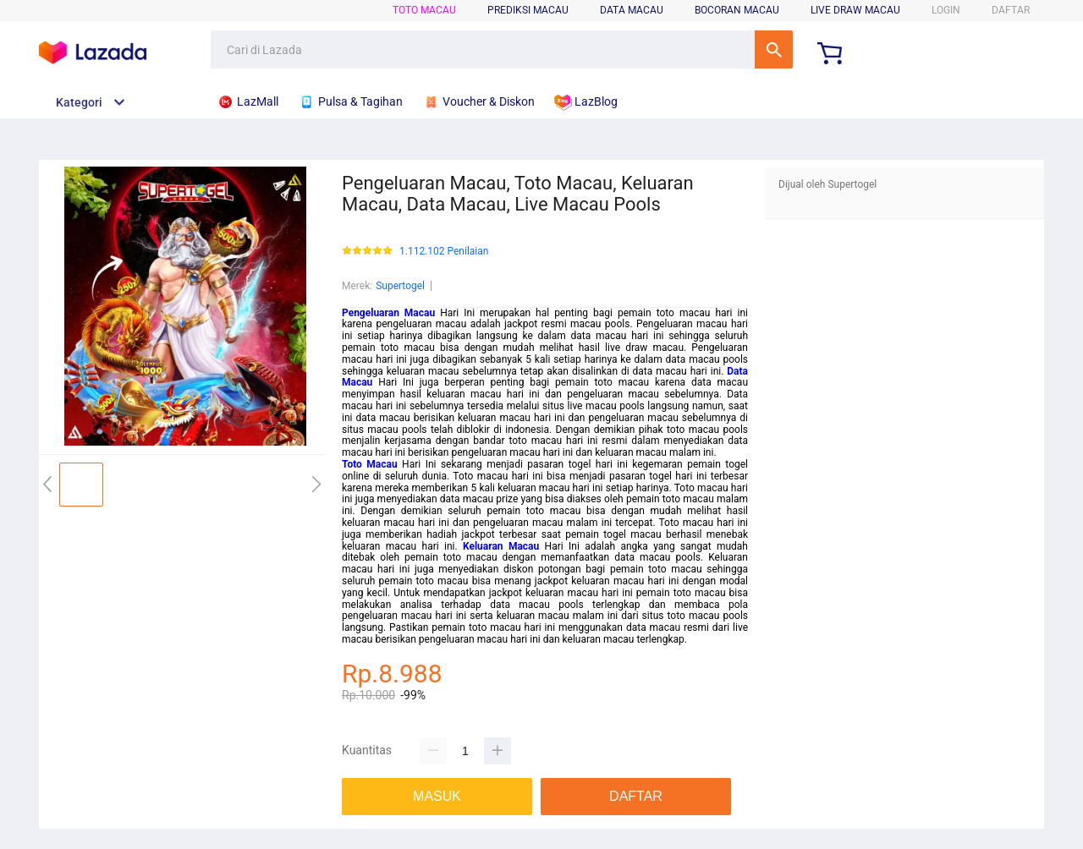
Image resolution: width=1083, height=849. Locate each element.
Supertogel (400, 286)
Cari (774, 49)
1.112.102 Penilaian (443, 251)
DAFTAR (1011, 10)
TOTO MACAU (424, 10)
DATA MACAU (631, 10)
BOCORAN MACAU (737, 10)
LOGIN (946, 10)
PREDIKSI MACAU (528, 10)
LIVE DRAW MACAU (855, 10)
